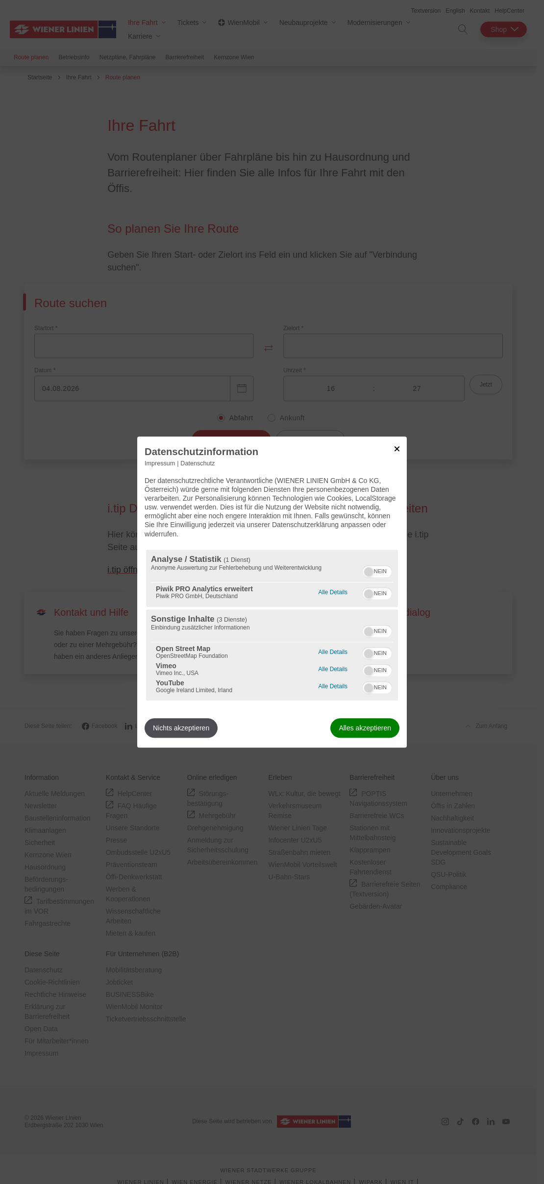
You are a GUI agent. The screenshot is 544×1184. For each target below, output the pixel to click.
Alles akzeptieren (365, 728)
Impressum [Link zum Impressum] (160, 463)
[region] (272, 625)
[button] (368, 571)
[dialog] (272, 592)
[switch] (377, 570)
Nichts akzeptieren (181, 728)
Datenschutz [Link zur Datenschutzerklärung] (197, 463)
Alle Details (333, 591)
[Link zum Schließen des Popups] (397, 448)
